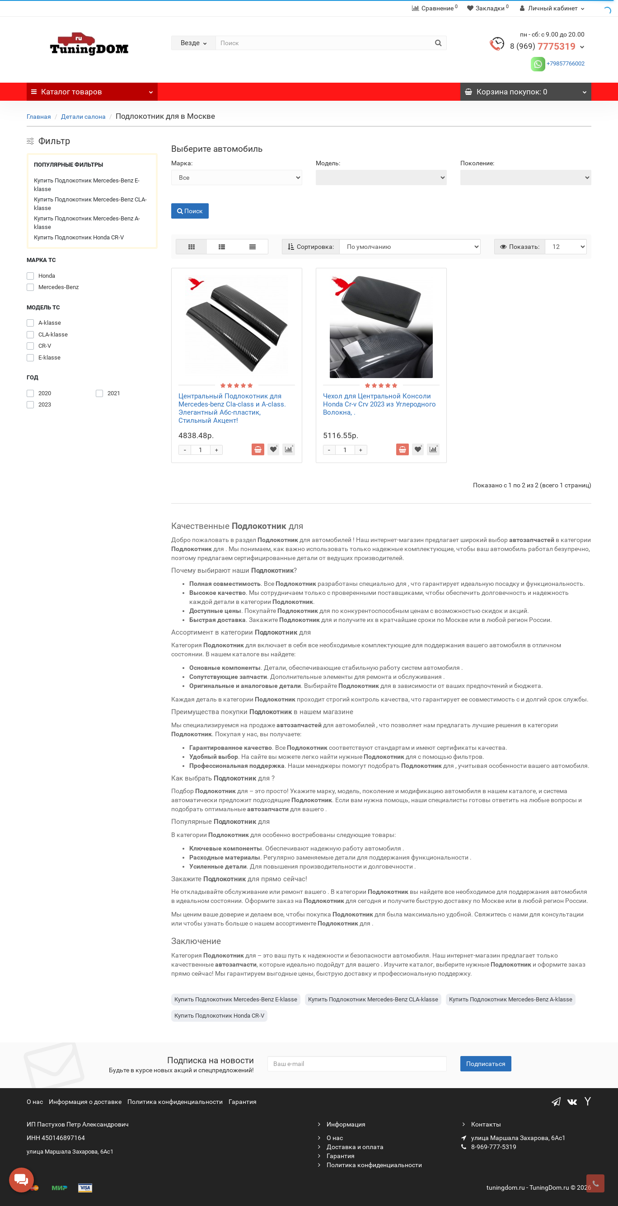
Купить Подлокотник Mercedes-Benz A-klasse (87, 223)
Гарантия (243, 1101)
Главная (39, 116)
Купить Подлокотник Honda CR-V (79, 237)
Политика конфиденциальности (175, 1101)
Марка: (181, 163)
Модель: (328, 163)
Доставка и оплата (350, 1146)
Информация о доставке (85, 1101)
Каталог (92, 89)
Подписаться (486, 1063)
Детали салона (84, 116)
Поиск (190, 211)
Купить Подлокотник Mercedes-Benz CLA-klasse (90, 204)
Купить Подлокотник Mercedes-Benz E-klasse (87, 185)
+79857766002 (565, 63)
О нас (35, 1101)
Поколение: (477, 163)
